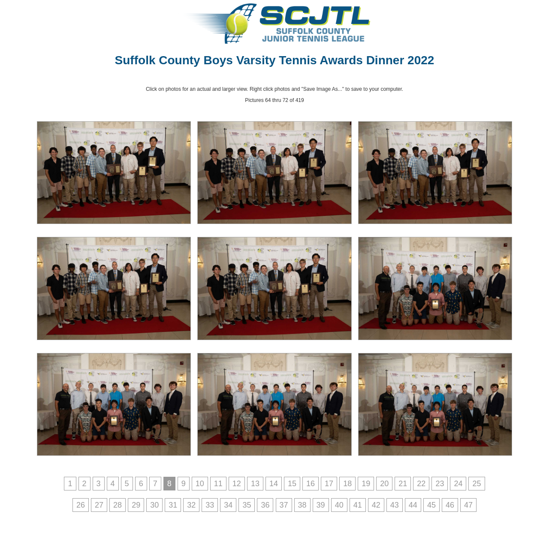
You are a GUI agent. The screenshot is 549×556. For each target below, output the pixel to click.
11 (218, 483)
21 (402, 483)
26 (80, 505)
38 (302, 505)
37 (284, 505)
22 (421, 483)
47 (468, 505)
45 (431, 505)
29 (136, 505)
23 (439, 483)
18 (347, 483)
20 (384, 483)
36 (265, 505)
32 (191, 505)
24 (458, 483)
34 (228, 505)
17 (329, 483)
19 (366, 483)
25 (476, 483)
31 (173, 505)
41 (357, 505)
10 (200, 483)
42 (376, 505)
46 (450, 505)
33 (209, 505)
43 (394, 505)
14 (273, 483)
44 (413, 505)
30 (154, 505)
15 (292, 483)
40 (339, 505)
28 (117, 505)
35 (246, 505)
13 (255, 483)
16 (310, 483)
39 (321, 505)
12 (236, 483)
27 (99, 505)
